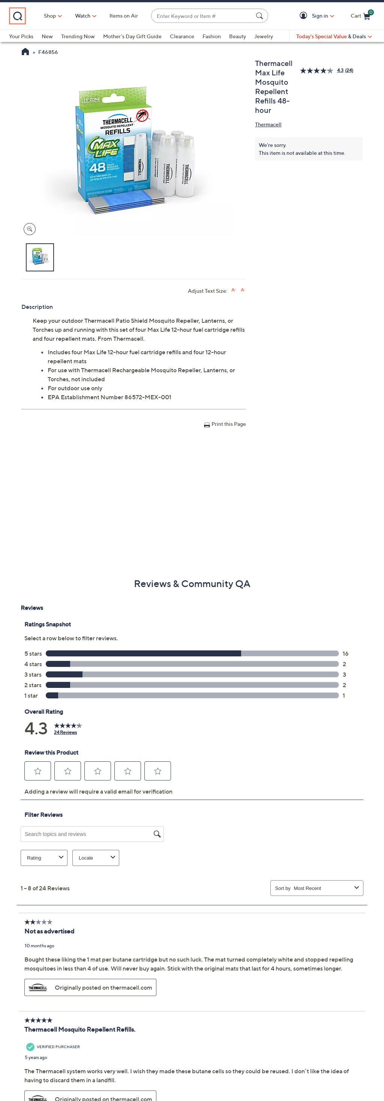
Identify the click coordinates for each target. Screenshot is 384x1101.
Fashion (211, 36)
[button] (305, 16)
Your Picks (21, 36)
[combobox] (202, 16)
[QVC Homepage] (25, 52)
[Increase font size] (234, 290)
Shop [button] (50, 15)
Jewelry (263, 36)
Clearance (182, 36)
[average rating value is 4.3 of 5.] (322, 70)
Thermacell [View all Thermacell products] (268, 124)
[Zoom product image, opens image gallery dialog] (27, 229)
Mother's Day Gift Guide (132, 36)
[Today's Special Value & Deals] (334, 36)
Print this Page (229, 424)
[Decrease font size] (243, 290)
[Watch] (83, 15)
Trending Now (78, 36)
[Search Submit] (261, 15)
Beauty (237, 36)
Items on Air (124, 15)
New (47, 36)
